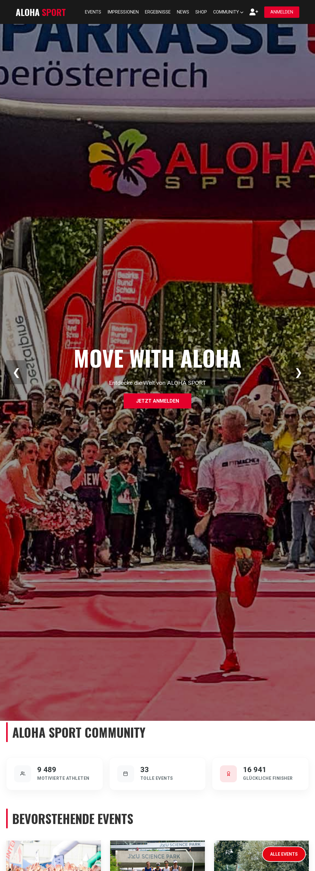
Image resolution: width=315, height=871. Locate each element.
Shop (201, 12)
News (183, 12)
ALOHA (41, 12)
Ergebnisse (158, 12)
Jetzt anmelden (157, 401)
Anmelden (281, 12)
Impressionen (123, 12)
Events (93, 12)
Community (228, 12)
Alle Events (284, 854)
